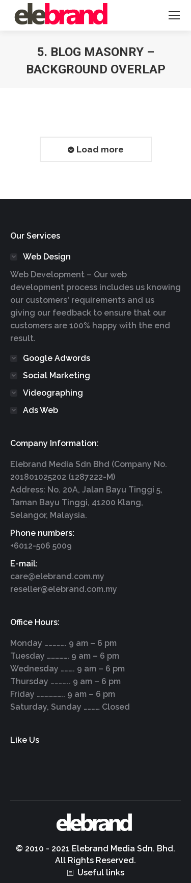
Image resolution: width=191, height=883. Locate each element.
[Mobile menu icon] (174, 15)
